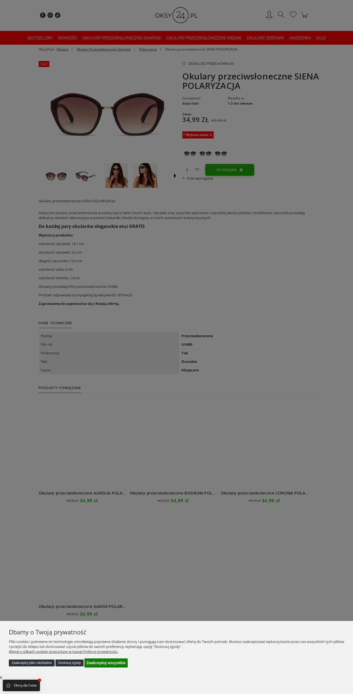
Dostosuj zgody (69, 663)
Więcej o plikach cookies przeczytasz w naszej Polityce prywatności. (63, 651)
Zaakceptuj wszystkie (105, 663)
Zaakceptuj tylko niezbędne (32, 663)
